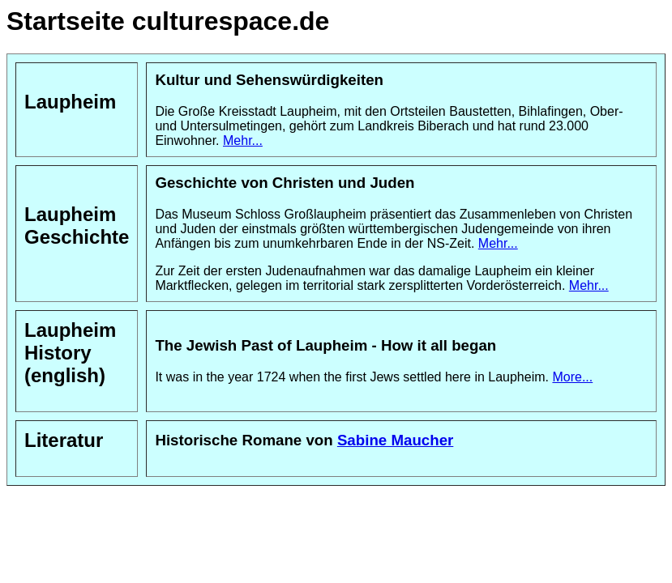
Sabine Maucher (395, 440)
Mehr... (243, 140)
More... (572, 377)
